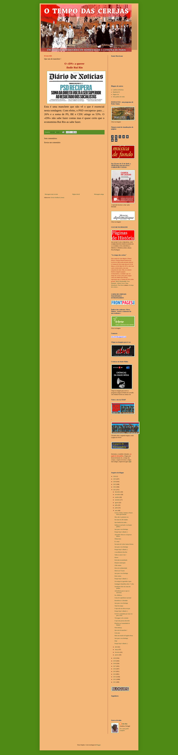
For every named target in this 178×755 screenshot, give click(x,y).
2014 (114, 674)
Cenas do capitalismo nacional (123, 598)
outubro (117, 497)
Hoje (116, 641)
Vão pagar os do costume (121, 618)
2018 (114, 663)
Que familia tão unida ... (121, 522)
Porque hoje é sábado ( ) (121, 532)
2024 (114, 481)
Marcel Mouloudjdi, (121, 281)
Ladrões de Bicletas (118, 90)
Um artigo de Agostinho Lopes (123, 581)
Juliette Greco (121, 283)
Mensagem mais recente (51, 194)
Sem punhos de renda (119, 97)
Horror (116, 557)
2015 (114, 671)
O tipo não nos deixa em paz (122, 608)
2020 (114, 658)
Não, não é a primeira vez (122, 517)
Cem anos (117, 633)
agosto (117, 502)
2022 (114, 487)
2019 (114, 661)
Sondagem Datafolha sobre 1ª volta (124, 584)
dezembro (118, 492)
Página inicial (76, 194)
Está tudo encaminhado (121, 560)
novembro (118, 494)
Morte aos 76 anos (120, 571)
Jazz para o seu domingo (121, 529)
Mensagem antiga (99, 194)
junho (116, 508)
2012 (114, 679)
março (117, 649)
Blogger (98, 745)
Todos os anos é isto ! (120, 555)
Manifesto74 (116, 92)
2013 (114, 677)
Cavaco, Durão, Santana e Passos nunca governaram (124, 513)
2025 (114, 479)
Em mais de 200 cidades (121, 519)
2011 (114, 682)
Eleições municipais (120, 563)
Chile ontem (118, 565)
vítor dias (124, 724)
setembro (117, 500)
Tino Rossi (121, 285)
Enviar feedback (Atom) (57, 197)
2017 (114, 666)
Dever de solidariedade (121, 568)
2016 (114, 669)
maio (116, 510)
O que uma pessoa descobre (122, 621)
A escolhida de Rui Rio (121, 552)
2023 (114, 484)
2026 (114, 476)
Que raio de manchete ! (121, 630)
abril (116, 647)
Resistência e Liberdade (121, 600)
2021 (114, 489)
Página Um (116, 94)
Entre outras (118, 576)
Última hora (118, 539)
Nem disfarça (118, 627)
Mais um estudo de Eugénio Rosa (124, 635)
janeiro (117, 655)
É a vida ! (117, 541)
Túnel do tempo (119, 606)
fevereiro (117, 652)
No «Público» (118, 595)
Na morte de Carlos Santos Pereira (124, 544)
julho (116, 505)
